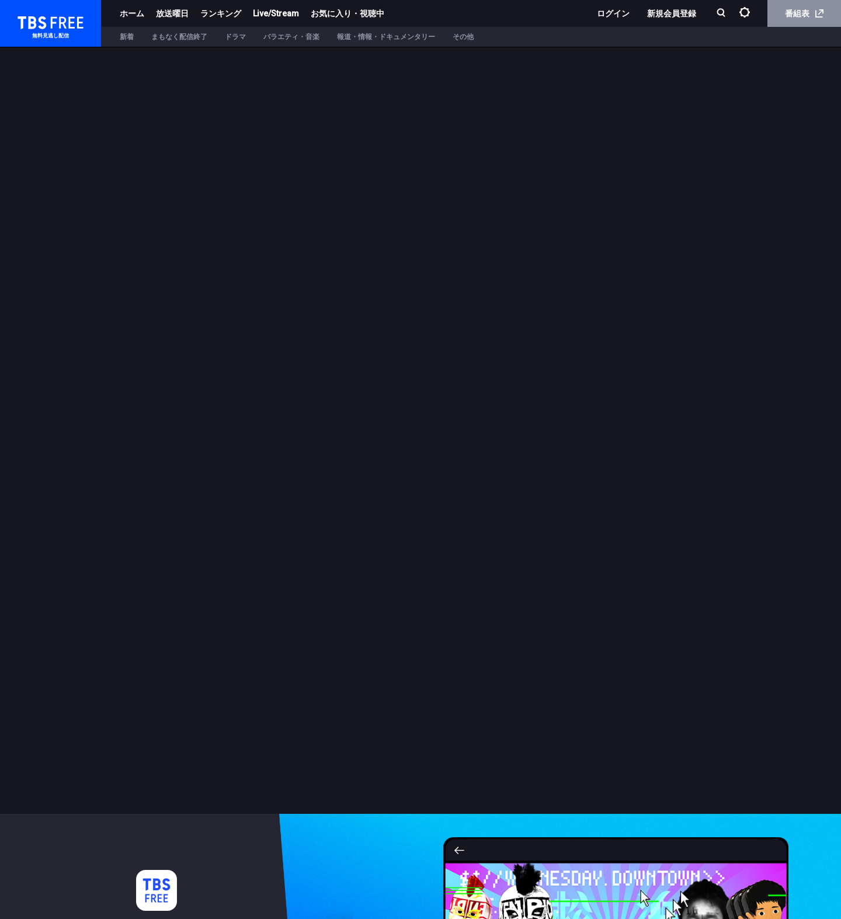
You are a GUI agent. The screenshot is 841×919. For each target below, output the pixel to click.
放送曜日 (172, 13)
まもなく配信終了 (179, 37)
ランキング (220, 13)
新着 (127, 37)
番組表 (804, 13)
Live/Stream (276, 13)
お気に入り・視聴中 (347, 13)
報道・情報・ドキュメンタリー (386, 37)
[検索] (722, 14)
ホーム (132, 13)
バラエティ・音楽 (291, 37)
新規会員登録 (671, 13)
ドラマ (235, 37)
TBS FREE (31, 21)
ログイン (613, 13)
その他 (463, 37)
